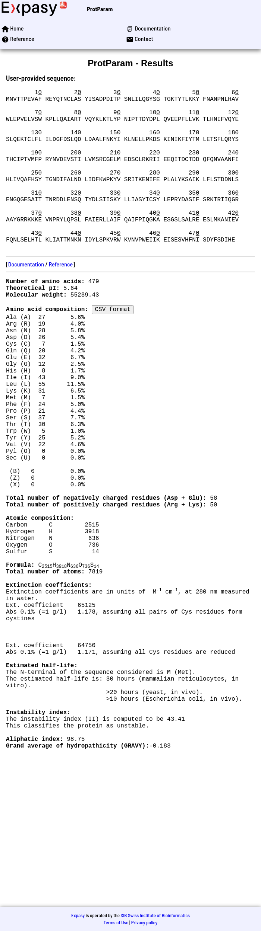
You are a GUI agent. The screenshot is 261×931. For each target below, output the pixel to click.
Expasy (78, 915)
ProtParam (100, 8)
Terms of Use (116, 922)
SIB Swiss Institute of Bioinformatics (155, 915)
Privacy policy (144, 922)
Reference (61, 299)
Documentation (26, 299)
